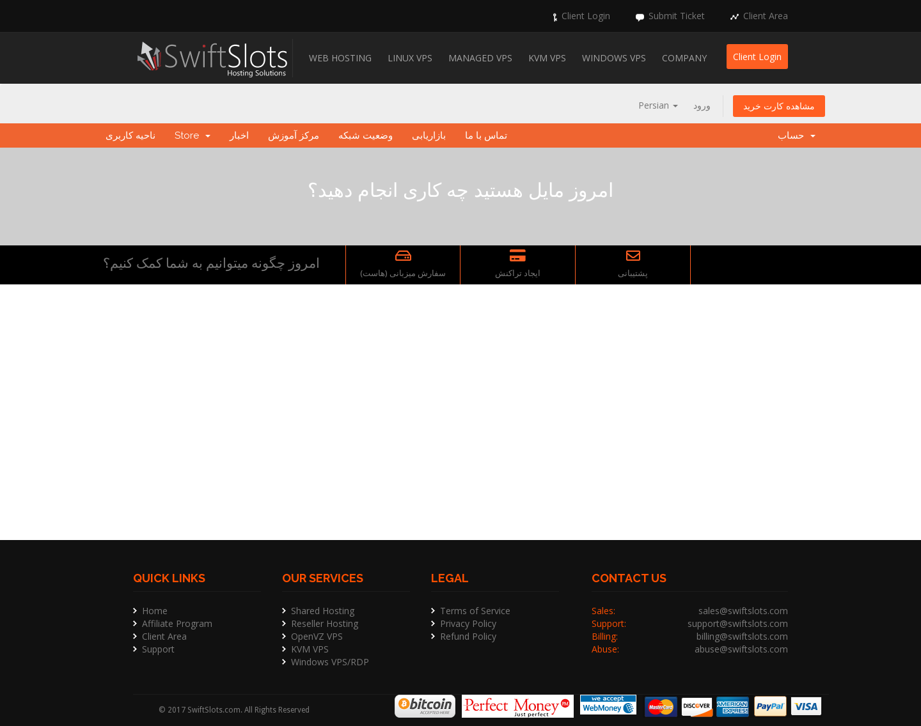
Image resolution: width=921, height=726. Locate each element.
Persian (658, 105)
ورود (702, 105)
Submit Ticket (677, 16)
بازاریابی (429, 135)
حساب (796, 135)
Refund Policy (468, 636)
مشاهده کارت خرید (779, 106)
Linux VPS (410, 58)
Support (158, 649)
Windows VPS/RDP (330, 662)
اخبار (239, 135)
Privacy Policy (468, 623)
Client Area (765, 16)
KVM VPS (547, 58)
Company (684, 58)
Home (155, 611)
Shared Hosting (322, 611)
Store (192, 135)
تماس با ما (486, 135)
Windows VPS (614, 58)
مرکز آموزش (293, 135)
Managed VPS (480, 58)
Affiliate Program (177, 623)
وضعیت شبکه (365, 135)
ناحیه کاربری (130, 135)
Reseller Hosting (324, 623)
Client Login (586, 16)
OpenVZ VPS (317, 636)
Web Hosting (340, 58)
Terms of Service (475, 611)
